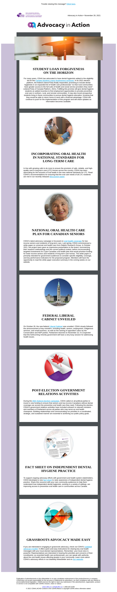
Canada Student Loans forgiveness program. (54, 80)
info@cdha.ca (57, 587)
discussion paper (57, 177)
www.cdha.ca (46, 587)
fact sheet (47, 480)
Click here (71, 4)
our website (78, 559)
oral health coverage (73, 241)
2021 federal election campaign (45, 401)
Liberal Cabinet (56, 326)
